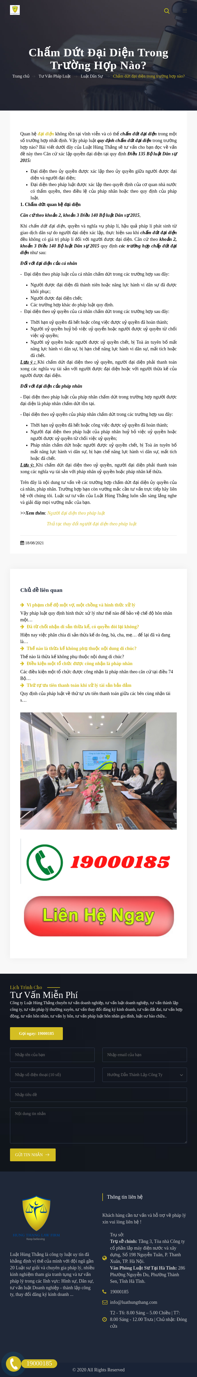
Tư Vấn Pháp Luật (55, 76)
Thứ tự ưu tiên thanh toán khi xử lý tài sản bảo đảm (75, 685)
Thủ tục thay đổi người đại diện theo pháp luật (92, 523)
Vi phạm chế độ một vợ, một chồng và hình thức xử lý (77, 605)
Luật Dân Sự (92, 76)
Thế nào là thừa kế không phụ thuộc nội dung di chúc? (78, 648)
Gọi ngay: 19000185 (36, 1033)
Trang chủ (20, 76)
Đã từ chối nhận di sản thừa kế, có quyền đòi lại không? (79, 626)
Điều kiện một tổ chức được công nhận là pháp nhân (76, 663)
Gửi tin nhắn (29, 1155)
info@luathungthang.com (133, 1302)
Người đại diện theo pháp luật (76, 513)
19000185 (119, 1291)
